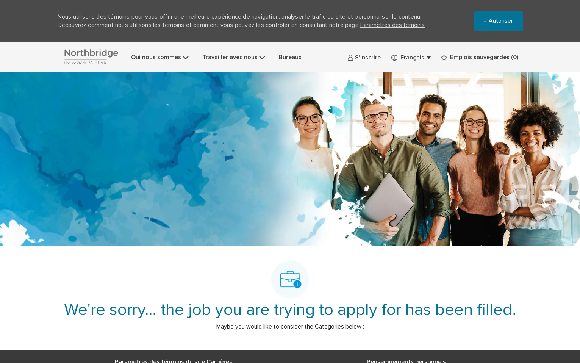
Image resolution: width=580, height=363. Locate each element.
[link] (364, 57)
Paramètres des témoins (392, 25)
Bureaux (290, 57)
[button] (411, 57)
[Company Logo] (91, 57)
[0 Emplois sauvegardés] (479, 57)
